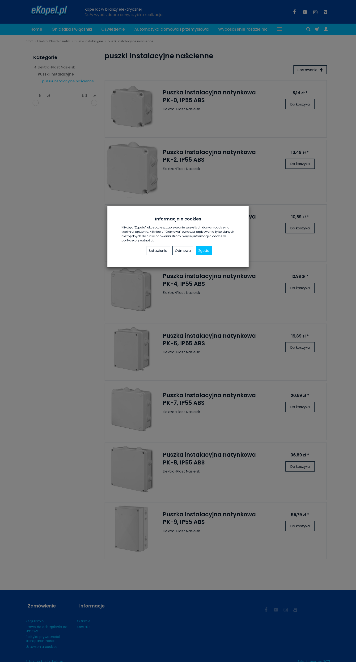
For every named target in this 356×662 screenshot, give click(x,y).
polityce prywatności (137, 240)
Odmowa (183, 250)
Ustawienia (158, 250)
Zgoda (203, 250)
